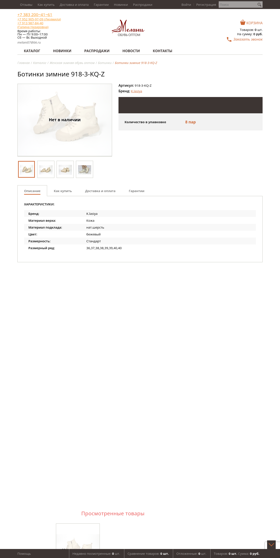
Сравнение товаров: (148, 553)
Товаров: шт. (251, 29)
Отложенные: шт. (191, 553)
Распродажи (142, 4)
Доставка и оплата (74, 4)
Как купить (46, 4)
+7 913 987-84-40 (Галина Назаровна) (32, 25)
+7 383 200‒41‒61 (34, 14)
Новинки (121, 4)
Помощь (24, 553)
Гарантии (101, 4)
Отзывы (26, 4)
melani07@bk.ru (29, 42)
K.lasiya (136, 91)
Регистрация (206, 4)
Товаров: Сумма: (236, 553)
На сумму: (250, 34)
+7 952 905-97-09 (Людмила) (39, 19)
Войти (186, 4)
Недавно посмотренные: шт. (96, 553)
